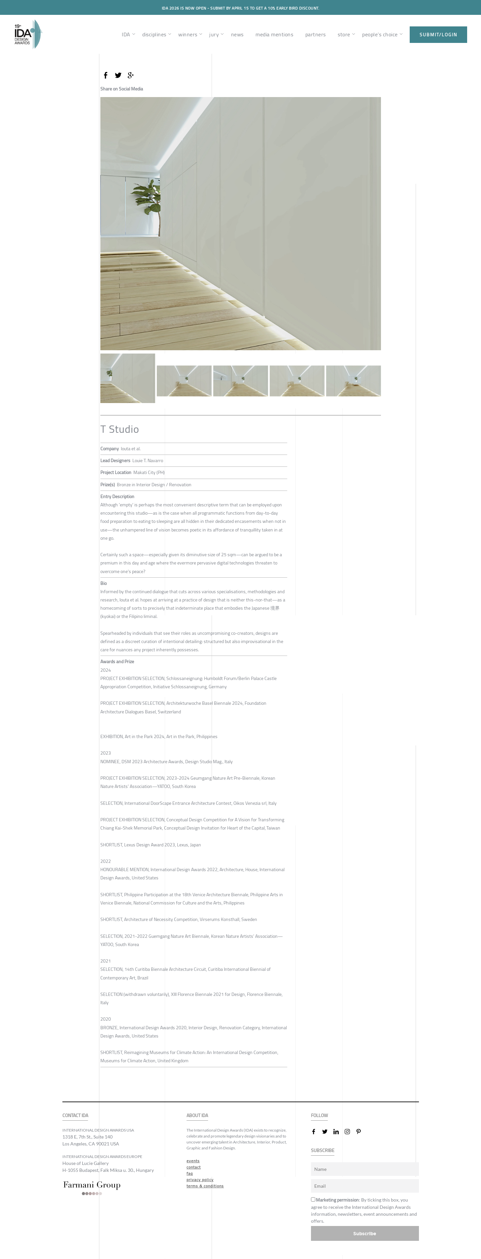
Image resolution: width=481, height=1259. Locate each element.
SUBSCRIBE (322, 1150)
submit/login (438, 34)
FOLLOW (319, 1115)
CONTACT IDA (75, 1115)
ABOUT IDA (197, 1115)
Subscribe (364, 1233)
